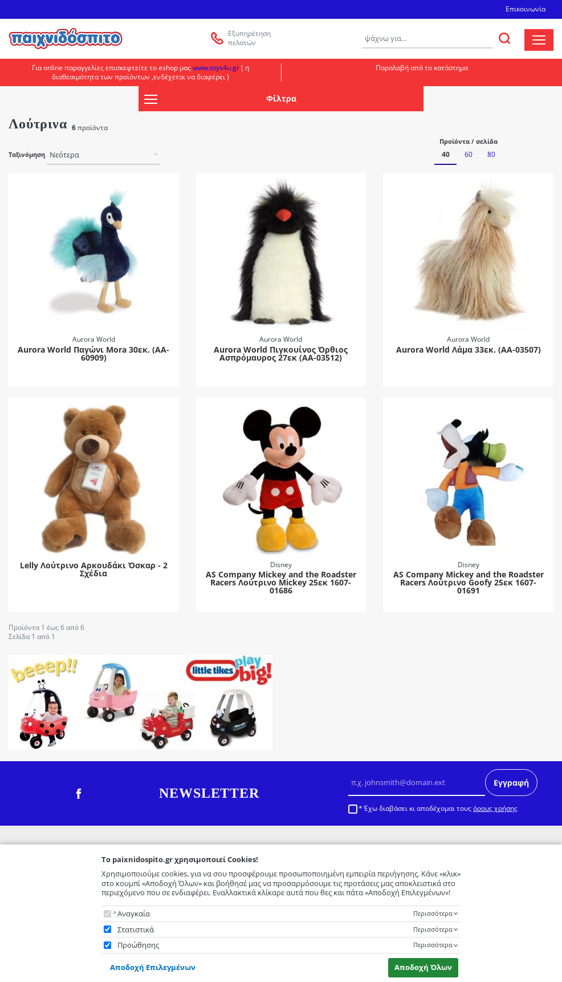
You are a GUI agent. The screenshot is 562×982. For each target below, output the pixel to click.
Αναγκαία (133, 914)
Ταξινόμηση (27, 155)
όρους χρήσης (495, 808)
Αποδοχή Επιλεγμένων (153, 967)
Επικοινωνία (525, 9)
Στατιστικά (135, 930)
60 (469, 154)
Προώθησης (138, 945)
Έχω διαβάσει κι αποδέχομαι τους (441, 808)
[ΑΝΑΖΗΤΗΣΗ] (504, 38)
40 (446, 154)
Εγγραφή (511, 782)
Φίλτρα (220, 99)
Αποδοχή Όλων (423, 967)
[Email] (416, 783)
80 (491, 154)
